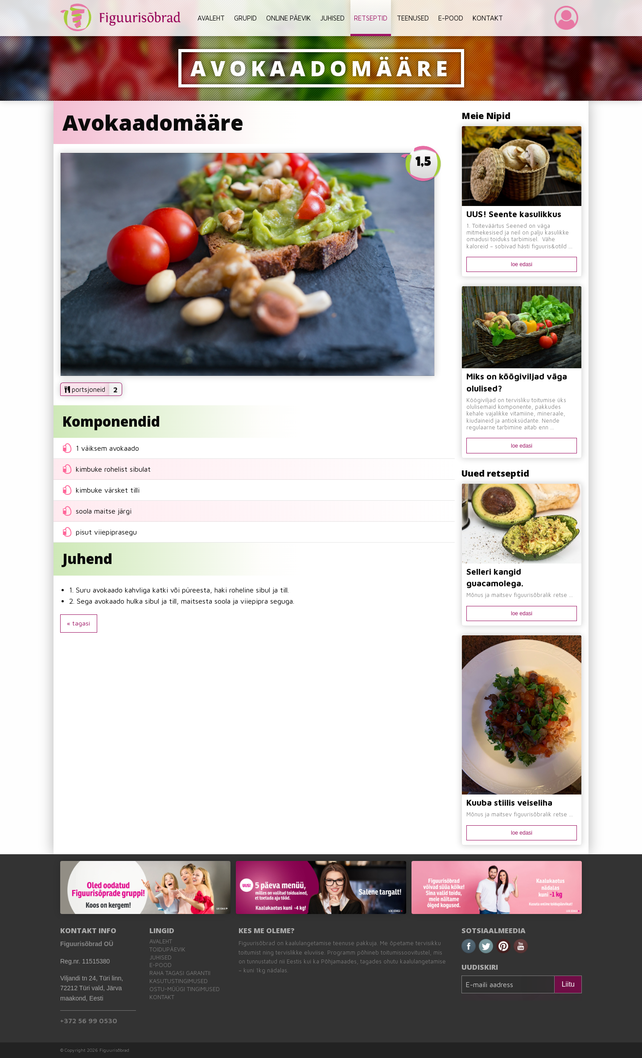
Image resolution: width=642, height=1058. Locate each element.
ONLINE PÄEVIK (288, 18)
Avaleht (160, 941)
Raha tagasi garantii (179, 973)
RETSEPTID (370, 18)
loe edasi (521, 264)
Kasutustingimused (178, 981)
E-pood (160, 965)
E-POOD (450, 18)
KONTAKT (488, 18)
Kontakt (161, 997)
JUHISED (332, 18)
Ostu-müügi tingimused (184, 989)
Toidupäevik (167, 949)
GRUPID (245, 18)
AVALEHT (211, 18)
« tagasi (78, 623)
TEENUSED (413, 18)
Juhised (160, 957)
